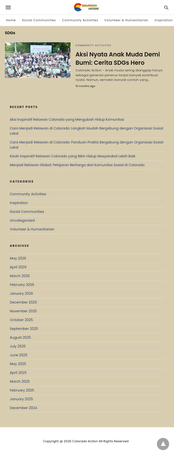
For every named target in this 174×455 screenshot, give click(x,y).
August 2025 (20, 337)
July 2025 (18, 346)
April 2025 (18, 372)
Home (11, 20)
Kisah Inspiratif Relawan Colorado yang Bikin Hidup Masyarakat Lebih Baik (72, 156)
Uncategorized (22, 220)
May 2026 (18, 258)
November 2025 (23, 311)
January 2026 (21, 293)
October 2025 (21, 319)
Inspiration (164, 20)
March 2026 (20, 275)
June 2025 (18, 355)
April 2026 (18, 267)
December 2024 (23, 407)
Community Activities (80, 20)
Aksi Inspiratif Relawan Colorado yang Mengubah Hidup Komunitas (67, 119)
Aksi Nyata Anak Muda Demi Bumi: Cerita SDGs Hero (117, 58)
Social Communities (39, 20)
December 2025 (23, 302)
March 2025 (20, 381)
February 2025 (22, 390)
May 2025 (18, 363)
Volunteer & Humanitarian (126, 20)
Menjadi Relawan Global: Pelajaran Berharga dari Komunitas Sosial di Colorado (77, 164)
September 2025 (24, 328)
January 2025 (21, 399)
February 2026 (22, 284)
